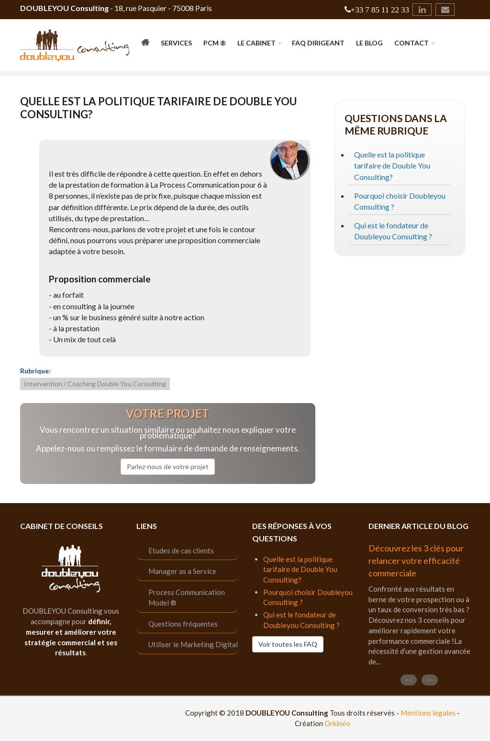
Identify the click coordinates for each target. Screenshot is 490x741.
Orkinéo (337, 723)
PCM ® (214, 43)
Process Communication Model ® (186, 597)
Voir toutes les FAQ (287, 644)
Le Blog (369, 43)
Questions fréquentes (183, 623)
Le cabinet (256, 43)
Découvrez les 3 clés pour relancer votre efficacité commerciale (416, 560)
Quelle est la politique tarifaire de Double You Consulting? (392, 165)
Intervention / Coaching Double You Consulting (95, 384)
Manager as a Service (182, 571)
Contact (411, 43)
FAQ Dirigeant (318, 43)
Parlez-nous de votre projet (168, 466)
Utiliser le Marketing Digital (193, 644)
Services (176, 43)
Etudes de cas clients (181, 550)
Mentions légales (428, 712)
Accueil (145, 44)
